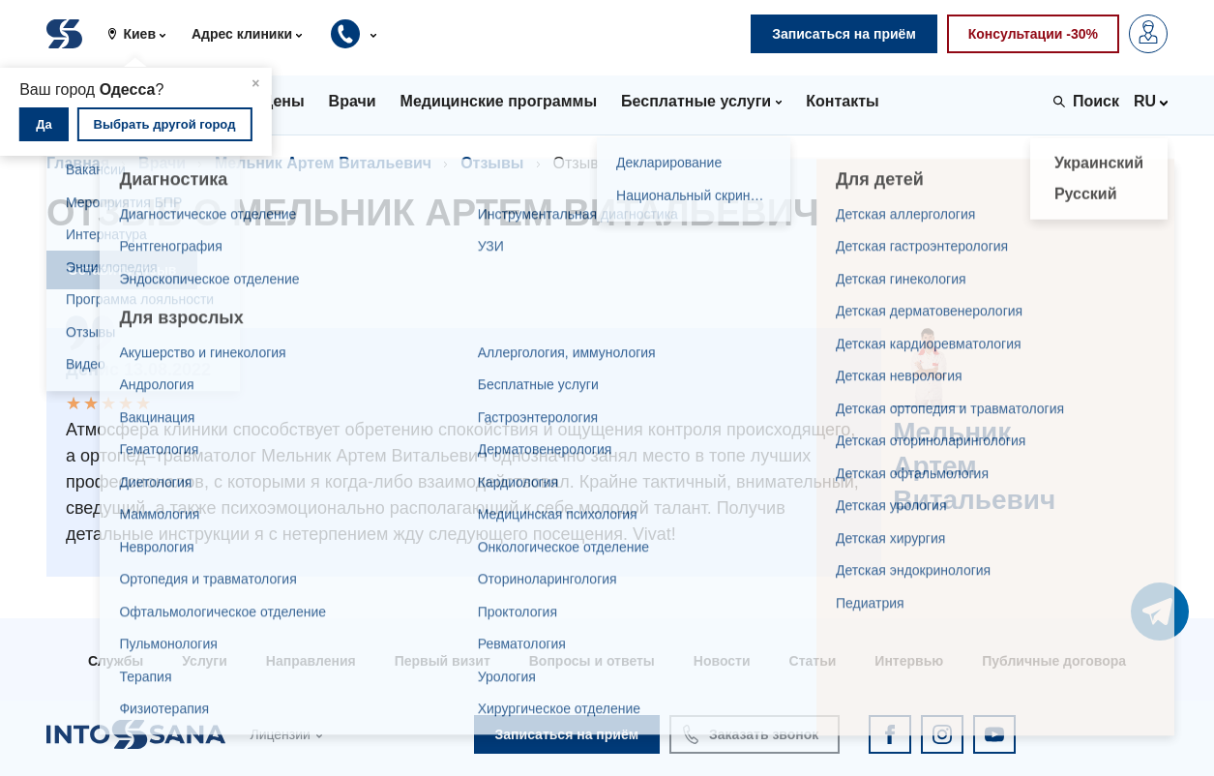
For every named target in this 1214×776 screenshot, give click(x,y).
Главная (77, 163)
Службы (115, 661)
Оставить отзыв (122, 270)
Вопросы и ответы (592, 661)
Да (44, 124)
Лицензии (280, 734)
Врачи (162, 163)
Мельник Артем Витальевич (323, 163)
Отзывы (491, 163)
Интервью (908, 661)
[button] (143, 34)
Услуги (204, 661)
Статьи (813, 661)
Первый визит (442, 661)
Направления (311, 661)
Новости (722, 661)
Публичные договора (1054, 661)
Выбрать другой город (165, 124)
